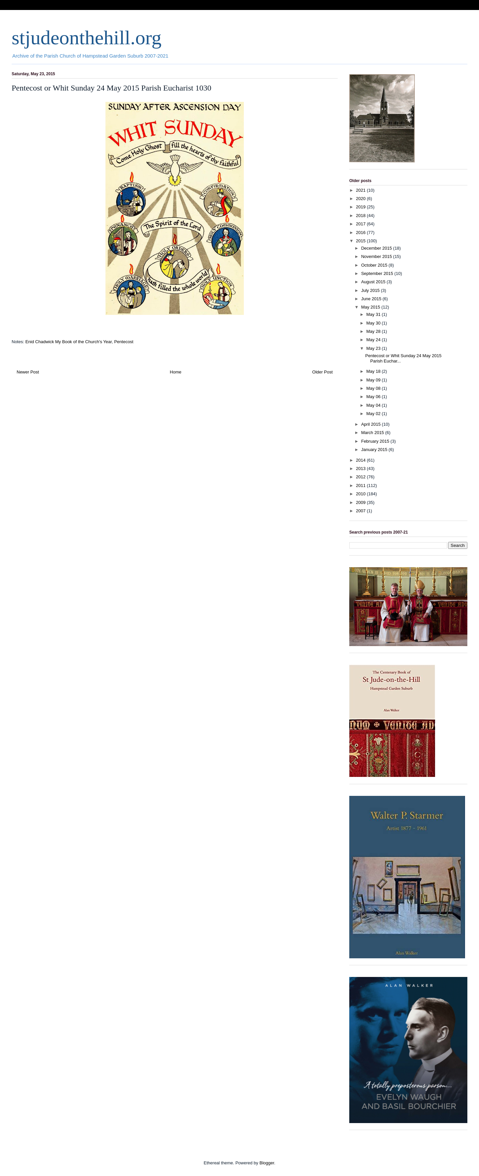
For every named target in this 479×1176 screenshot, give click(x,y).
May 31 (374, 314)
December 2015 (377, 248)
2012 (361, 476)
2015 (361, 240)
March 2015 (373, 432)
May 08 (374, 388)
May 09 (374, 379)
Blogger (266, 1162)
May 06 (374, 396)
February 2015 (376, 441)
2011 (361, 485)
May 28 (374, 331)
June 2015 (372, 298)
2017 (361, 223)
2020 (361, 198)
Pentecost (123, 341)
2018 (361, 215)
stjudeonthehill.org (87, 38)
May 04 (374, 405)
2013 (361, 468)
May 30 (374, 323)
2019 (361, 206)
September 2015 (378, 273)
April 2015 (371, 424)
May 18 (374, 371)
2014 (361, 460)
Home (176, 371)
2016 (361, 232)
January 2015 (375, 449)
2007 (361, 510)
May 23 (374, 348)
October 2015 (375, 265)
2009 (361, 502)
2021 (361, 190)
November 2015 (377, 256)
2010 (361, 493)
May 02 (374, 413)
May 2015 (371, 307)
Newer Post (28, 371)
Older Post (322, 371)
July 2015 (371, 290)
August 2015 (374, 281)
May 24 (374, 339)
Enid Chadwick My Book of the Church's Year (68, 341)
